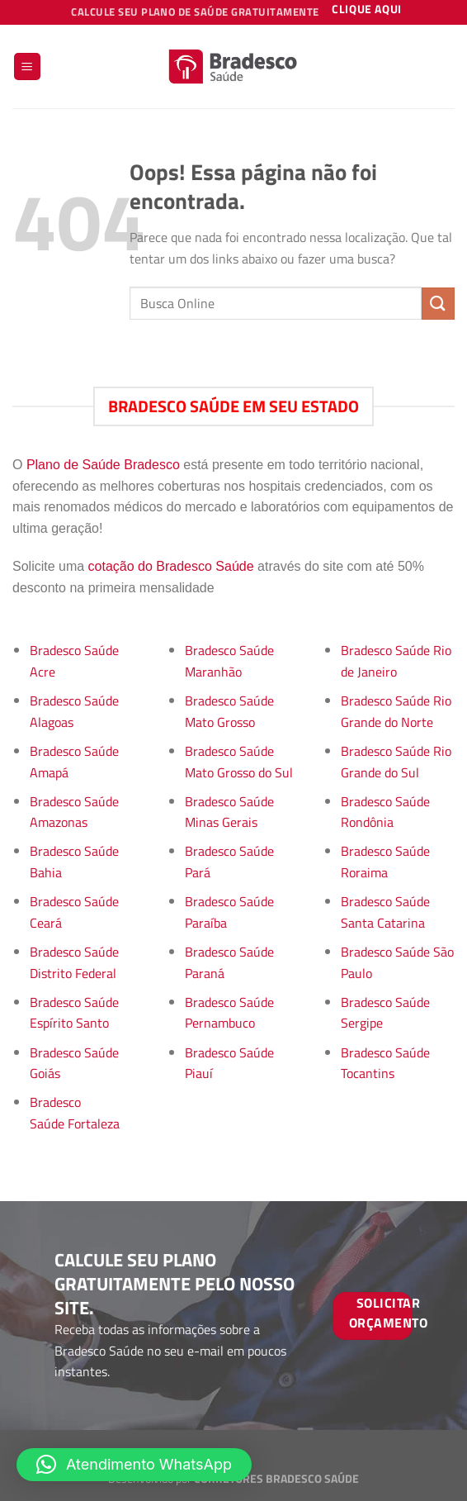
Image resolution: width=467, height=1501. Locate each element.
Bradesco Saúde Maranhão (229, 661)
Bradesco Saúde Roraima (385, 861)
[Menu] (27, 66)
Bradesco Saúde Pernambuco (229, 1012)
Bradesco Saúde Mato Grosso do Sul (239, 761)
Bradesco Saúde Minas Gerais (229, 812)
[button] (134, 1464)
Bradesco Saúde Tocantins (385, 1063)
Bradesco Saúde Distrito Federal (74, 962)
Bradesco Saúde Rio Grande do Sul (396, 761)
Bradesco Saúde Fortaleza (75, 1112)
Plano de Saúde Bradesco (103, 465)
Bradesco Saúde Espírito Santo (74, 1012)
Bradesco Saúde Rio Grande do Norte (396, 711)
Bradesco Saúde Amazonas (74, 812)
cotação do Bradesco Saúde (171, 566)
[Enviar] (438, 303)
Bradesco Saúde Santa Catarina (385, 912)
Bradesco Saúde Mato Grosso (229, 711)
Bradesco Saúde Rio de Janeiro (396, 661)
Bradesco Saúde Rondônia (385, 812)
